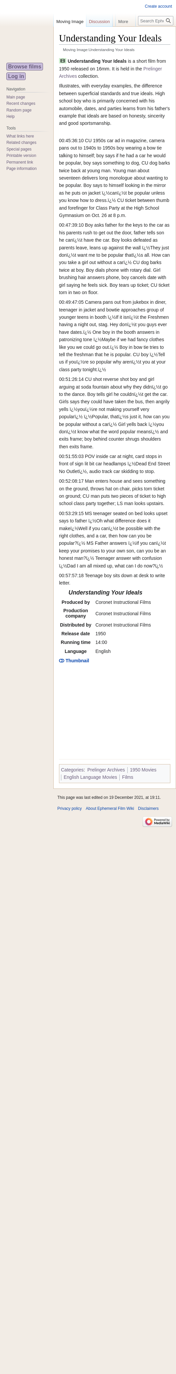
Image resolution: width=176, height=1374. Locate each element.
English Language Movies (90, 777)
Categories (72, 769)
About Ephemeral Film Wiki (110, 808)
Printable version (21, 155)
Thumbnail (74, 660)
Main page (15, 97)
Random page (18, 110)
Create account (158, 6)
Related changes (21, 142)
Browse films (24, 66)
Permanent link (19, 162)
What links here (20, 136)
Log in (16, 76)
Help (10, 116)
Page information (21, 168)
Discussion (99, 21)
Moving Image (70, 21)
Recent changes (20, 103)
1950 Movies (143, 769)
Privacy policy (69, 808)
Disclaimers (148, 808)
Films (127, 777)
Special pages (18, 149)
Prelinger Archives (106, 769)
